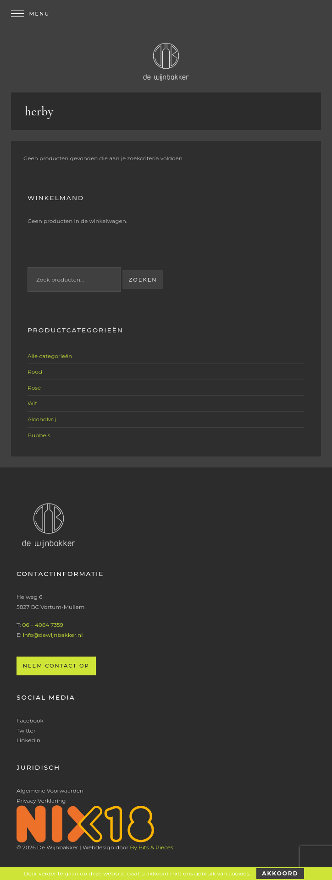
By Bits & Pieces (151, 847)
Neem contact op (56, 666)
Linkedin (28, 740)
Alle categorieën (50, 356)
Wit (32, 403)
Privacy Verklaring (41, 800)
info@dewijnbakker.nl (53, 634)
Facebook (30, 720)
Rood (35, 371)
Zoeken (143, 280)
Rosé (34, 387)
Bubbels (39, 435)
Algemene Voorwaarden (50, 790)
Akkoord (280, 873)
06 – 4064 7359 (42, 624)
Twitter (26, 730)
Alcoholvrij (42, 419)
